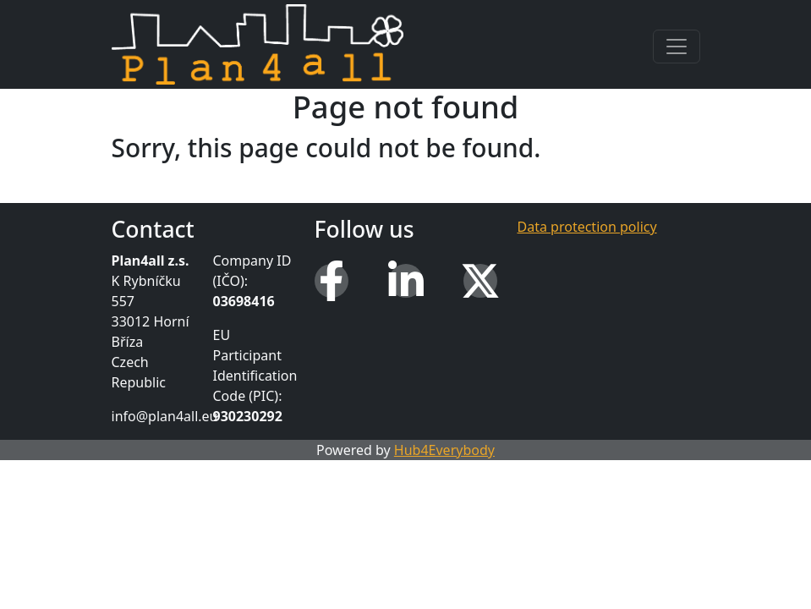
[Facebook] (331, 281)
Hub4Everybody (444, 450)
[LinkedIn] (406, 281)
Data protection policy (587, 226)
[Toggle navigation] (676, 46)
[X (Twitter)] (480, 281)
